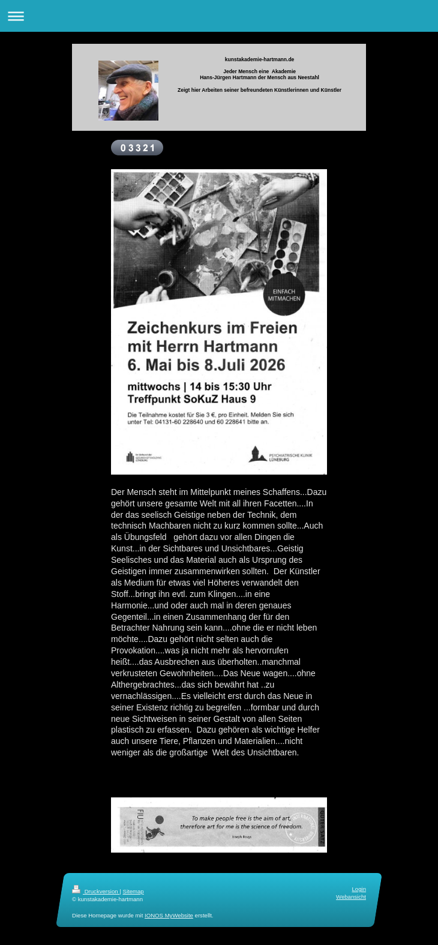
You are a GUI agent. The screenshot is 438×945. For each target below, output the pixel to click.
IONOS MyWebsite (169, 916)
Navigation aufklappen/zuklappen (219, 16)
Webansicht (351, 897)
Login (359, 889)
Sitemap (132, 891)
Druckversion (95, 891)
